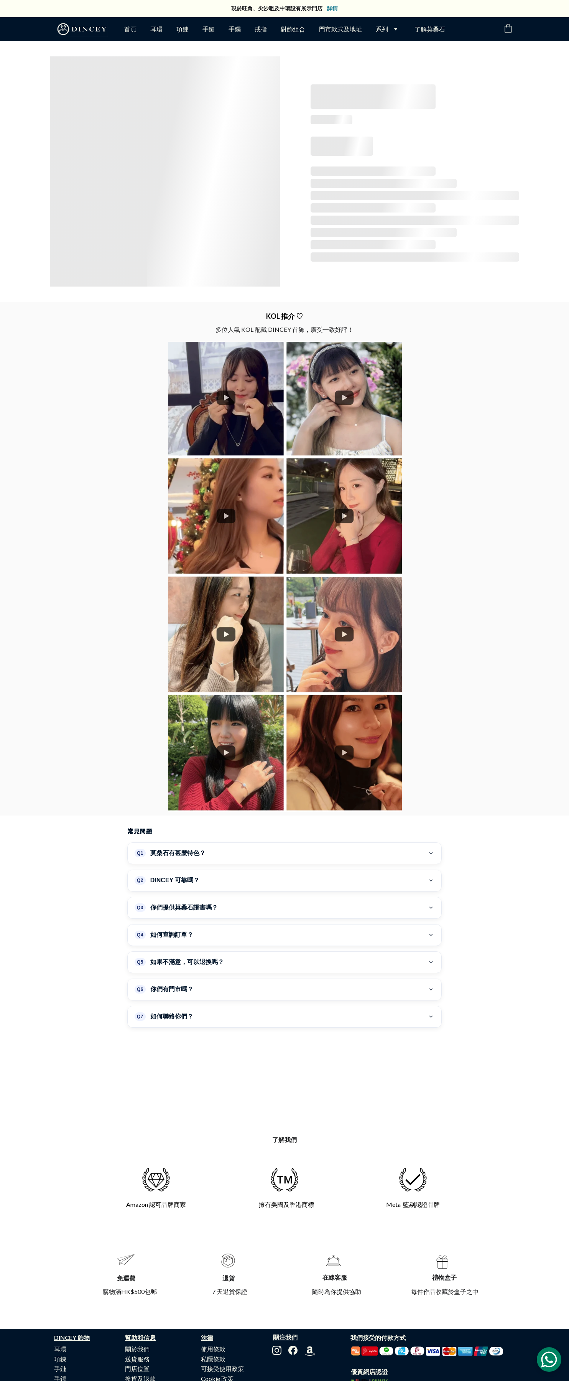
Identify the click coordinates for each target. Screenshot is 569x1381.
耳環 (156, 29)
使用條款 (213, 1288)
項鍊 (182, 29)
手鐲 (235, 29)
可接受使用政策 (222, 1308)
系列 (382, 29)
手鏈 (208, 29)
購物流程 (137, 1328)
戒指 (261, 29)
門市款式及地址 (340, 29)
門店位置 (137, 1308)
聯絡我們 (137, 1347)
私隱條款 (213, 1298)
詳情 (332, 8)
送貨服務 (137, 1298)
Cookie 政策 (217, 1318)
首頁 (130, 29)
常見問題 (137, 1337)
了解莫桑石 (429, 29)
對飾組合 (293, 29)
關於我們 (137, 1288)
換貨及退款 (140, 1318)
